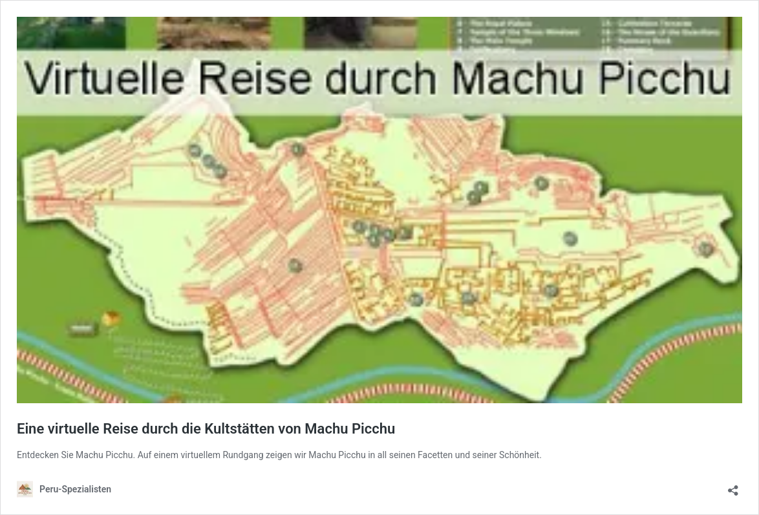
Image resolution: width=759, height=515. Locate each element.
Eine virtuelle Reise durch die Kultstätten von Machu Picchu (206, 429)
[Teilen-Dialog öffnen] (733, 486)
